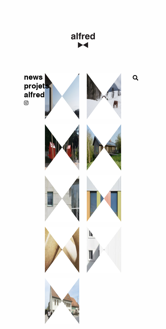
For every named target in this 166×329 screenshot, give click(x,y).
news (30, 77)
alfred (30, 95)
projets (30, 86)
